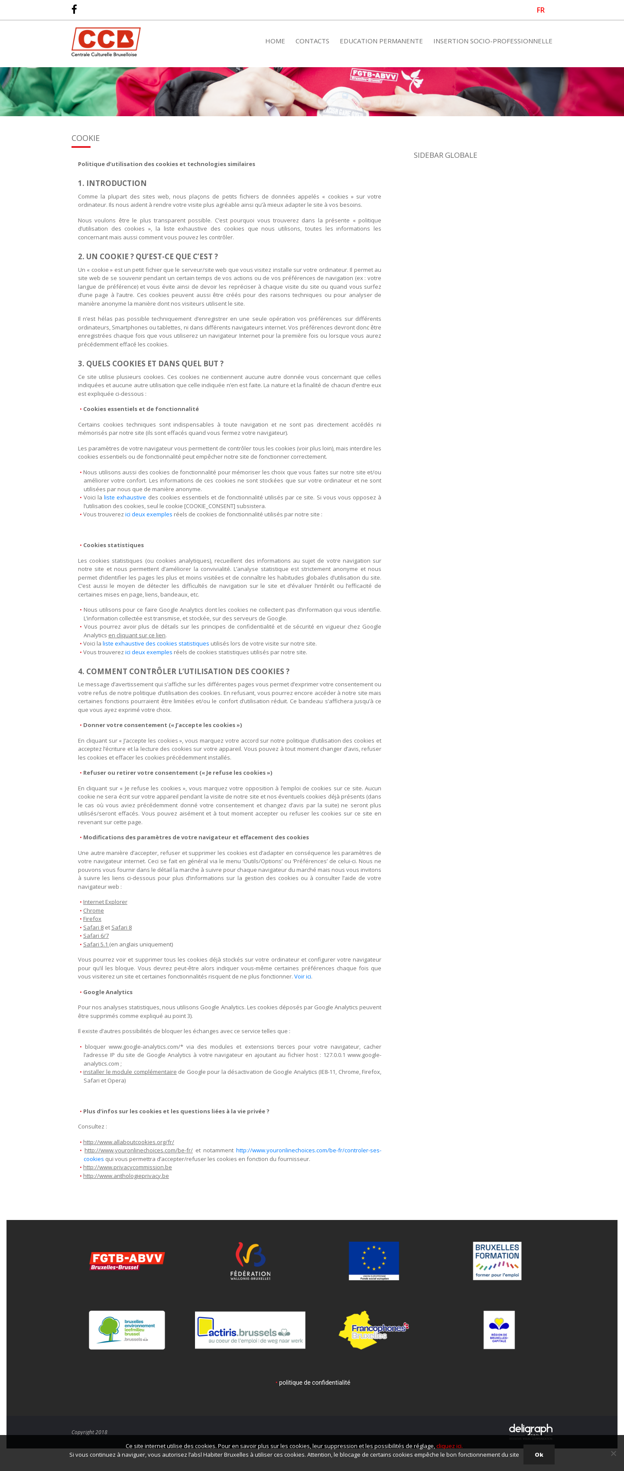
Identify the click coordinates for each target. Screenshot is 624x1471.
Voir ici (302, 976)
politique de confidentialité (314, 1382)
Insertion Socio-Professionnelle (492, 40)
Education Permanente (381, 40)
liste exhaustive (125, 497)
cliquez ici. (449, 1446)
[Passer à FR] (541, 9)
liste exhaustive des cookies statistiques (156, 643)
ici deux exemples (148, 514)
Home (275, 40)
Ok (539, 1454)
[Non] (613, 1453)
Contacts (312, 40)
